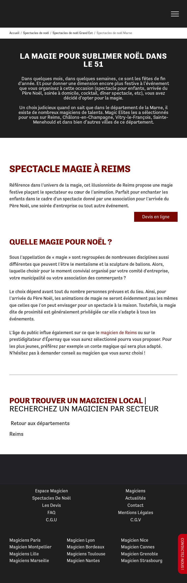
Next (176, 469)
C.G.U (51, 519)
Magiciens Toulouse (86, 553)
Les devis (51, 505)
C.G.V (135, 519)
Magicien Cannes (138, 546)
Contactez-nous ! (182, 554)
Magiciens (135, 490)
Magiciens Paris (25, 540)
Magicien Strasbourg (141, 560)
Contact (135, 505)
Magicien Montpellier (30, 546)
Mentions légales (135, 512)
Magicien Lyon (81, 540)
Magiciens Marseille (29, 560)
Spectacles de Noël (51, 498)
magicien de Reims (119, 332)
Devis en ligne (156, 216)
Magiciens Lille (24, 553)
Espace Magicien (51, 490)
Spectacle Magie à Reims (69, 169)
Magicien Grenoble (139, 553)
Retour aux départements (39, 423)
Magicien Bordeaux (85, 546)
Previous (10, 469)
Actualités (135, 498)
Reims (16, 434)
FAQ (51, 512)
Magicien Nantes (83, 560)
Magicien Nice (134, 540)
